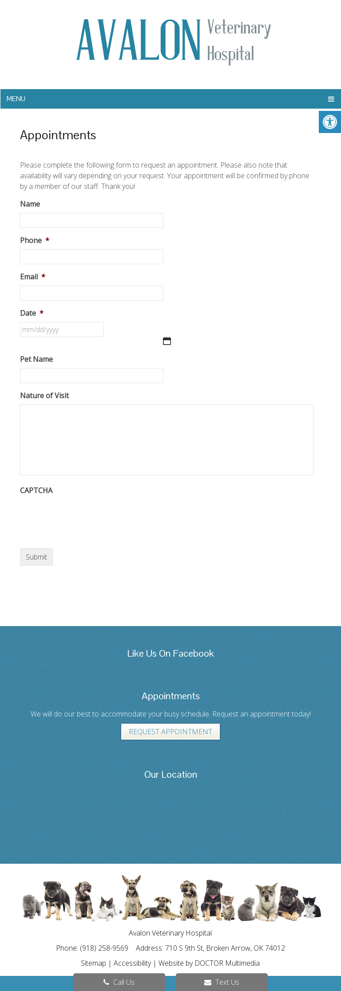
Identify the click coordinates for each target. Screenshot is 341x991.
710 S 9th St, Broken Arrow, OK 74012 (225, 948)
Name (30, 204)
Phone (34, 240)
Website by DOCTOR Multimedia (209, 963)
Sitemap (93, 963)
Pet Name (36, 359)
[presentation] (87, 516)
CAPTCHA (36, 490)
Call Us (119, 982)
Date (32, 313)
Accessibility (132, 963)
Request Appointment (170, 731)
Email (32, 277)
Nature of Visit (44, 395)
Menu (16, 98)
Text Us (221, 982)
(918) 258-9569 (105, 948)
